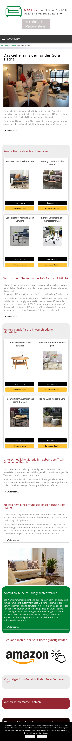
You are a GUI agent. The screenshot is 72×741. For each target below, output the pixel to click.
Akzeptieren (30, 737)
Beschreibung (20, 203)
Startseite (5, 45)
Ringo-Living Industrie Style (52, 398)
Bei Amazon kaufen (19, 208)
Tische (13, 45)
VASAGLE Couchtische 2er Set (20, 161)
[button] (36, 130)
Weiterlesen (42, 737)
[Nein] (69, 731)
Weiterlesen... (13, 130)
